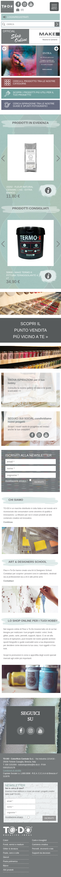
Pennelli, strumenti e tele (42, 849)
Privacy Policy (22, 767)
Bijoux (5, 866)
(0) (22, 9)
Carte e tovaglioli (39, 840)
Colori (5, 840)
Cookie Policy (34, 767)
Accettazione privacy (14, 817)
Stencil (6, 857)
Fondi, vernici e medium (13, 844)
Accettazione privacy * (16, 480)
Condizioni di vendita (12, 770)
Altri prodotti (8, 870)
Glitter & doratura (10, 849)
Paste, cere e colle (11, 853)
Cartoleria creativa (40, 844)
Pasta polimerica (10, 861)
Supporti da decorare (41, 853)
